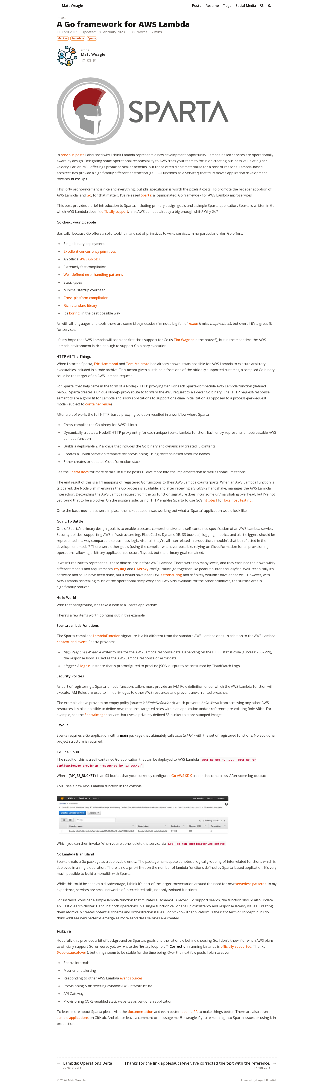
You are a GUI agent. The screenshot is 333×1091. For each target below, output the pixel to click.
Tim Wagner (184, 339)
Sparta (146, 195)
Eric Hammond (106, 363)
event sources (131, 978)
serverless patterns (250, 883)
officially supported (235, 946)
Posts (61, 18)
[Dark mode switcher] (269, 5)
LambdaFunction (106, 635)
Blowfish (271, 1080)
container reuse (98, 404)
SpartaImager (96, 714)
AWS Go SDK (90, 259)
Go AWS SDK (181, 775)
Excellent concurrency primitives (90, 251)
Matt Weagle (72, 5)
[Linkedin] (83, 60)
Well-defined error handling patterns (93, 274)
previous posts (72, 155)
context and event (72, 641)
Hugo (259, 1080)
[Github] (89, 60)
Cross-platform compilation (86, 297)
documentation (140, 1011)
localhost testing (238, 500)
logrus (85, 665)
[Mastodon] (94, 60)
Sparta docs (79, 472)
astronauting (171, 575)
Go (89, 195)
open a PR (189, 1011)
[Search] (262, 5)
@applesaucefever (71, 952)
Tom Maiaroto (137, 363)
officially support (114, 211)
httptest (210, 500)
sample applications (73, 1017)
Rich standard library (80, 305)
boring (74, 313)
